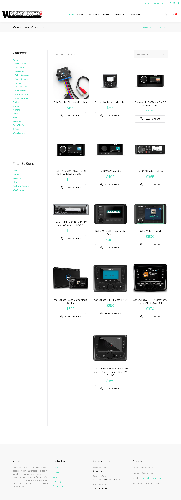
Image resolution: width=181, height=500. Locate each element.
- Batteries (18, 71)
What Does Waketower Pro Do (106, 488)
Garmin (16, 174)
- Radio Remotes (21, 79)
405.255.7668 (146, 481)
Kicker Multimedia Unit (150, 234)
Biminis (16, 102)
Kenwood (17, 178)
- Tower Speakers (21, 94)
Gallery (106, 15)
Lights (16, 106)
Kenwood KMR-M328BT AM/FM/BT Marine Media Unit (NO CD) (70, 229)
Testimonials (134, 15)
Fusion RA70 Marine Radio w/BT (150, 172)
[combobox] (151, 54)
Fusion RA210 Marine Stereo (110, 172)
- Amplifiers (18, 67)
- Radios (17, 83)
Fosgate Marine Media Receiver (110, 102)
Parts (15, 114)
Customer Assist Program (104, 496)
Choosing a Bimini (100, 479)
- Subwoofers (19, 90)
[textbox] (148, 54)
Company (118, 15)
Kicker (16, 182)
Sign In (146, 3)
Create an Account (158, 3)
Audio (158, 28)
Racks (15, 117)
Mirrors (16, 110)
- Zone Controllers (21, 98)
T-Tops (16, 129)
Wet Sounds (18, 190)
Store (80, 15)
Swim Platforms (20, 125)
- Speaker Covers (21, 87)
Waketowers (19, 133)
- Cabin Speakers (21, 75)
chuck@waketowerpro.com (151, 486)
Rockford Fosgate (21, 186)
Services (93, 15)
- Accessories (19, 64)
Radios (165, 28)
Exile (15, 170)
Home (71, 15)
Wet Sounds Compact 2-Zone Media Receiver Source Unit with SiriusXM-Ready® (110, 379)
